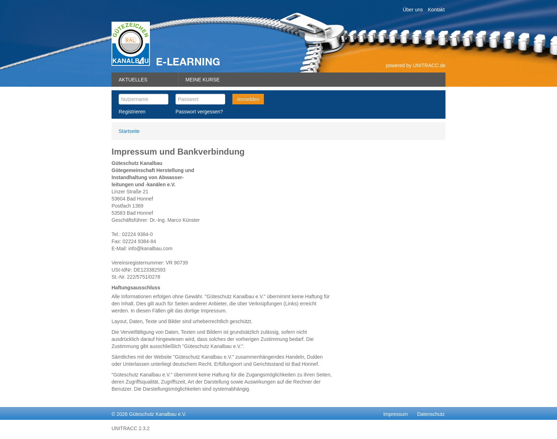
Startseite (129, 131)
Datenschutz (431, 414)
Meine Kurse (202, 79)
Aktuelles (133, 79)
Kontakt (436, 9)
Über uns (413, 9)
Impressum (395, 414)
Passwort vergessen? (199, 111)
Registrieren (132, 111)
